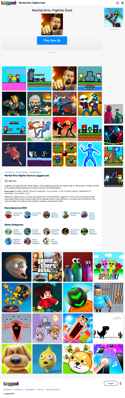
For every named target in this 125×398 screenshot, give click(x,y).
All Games (8, 390)
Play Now (50, 40)
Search (117, 3)
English (111, 383)
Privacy (40, 390)
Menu (122, 3)
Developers (30, 390)
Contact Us (18, 390)
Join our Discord (52, 390)
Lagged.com (11, 384)
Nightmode (120, 383)
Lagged (9, 3)
